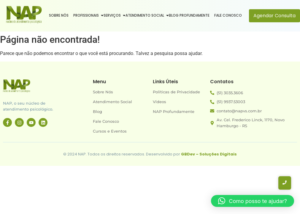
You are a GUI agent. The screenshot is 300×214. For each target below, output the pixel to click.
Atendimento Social (145, 15)
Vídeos (159, 101)
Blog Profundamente (189, 15)
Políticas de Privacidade (176, 91)
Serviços (113, 15)
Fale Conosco (228, 15)
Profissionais (86, 15)
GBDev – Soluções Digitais (209, 154)
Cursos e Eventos (110, 131)
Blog (97, 111)
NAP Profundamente (173, 111)
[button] (252, 201)
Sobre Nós (59, 15)
